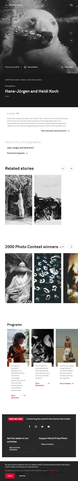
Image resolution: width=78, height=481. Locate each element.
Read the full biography (16, 153)
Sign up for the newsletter (14, 449)
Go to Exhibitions (39, 384)
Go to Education (15, 397)
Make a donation (47, 444)
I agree (9, 476)
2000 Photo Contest (15, 5)
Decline (22, 476)
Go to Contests (65, 383)
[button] (63, 168)
